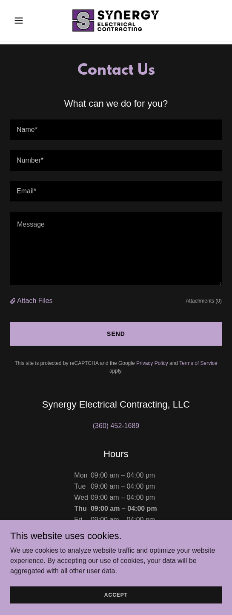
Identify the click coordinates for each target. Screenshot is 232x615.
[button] (26, 20)
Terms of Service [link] (198, 363)
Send (116, 333)
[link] (115, 20)
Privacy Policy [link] (152, 363)
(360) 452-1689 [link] (116, 425)
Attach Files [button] (35, 300)
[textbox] (116, 130)
